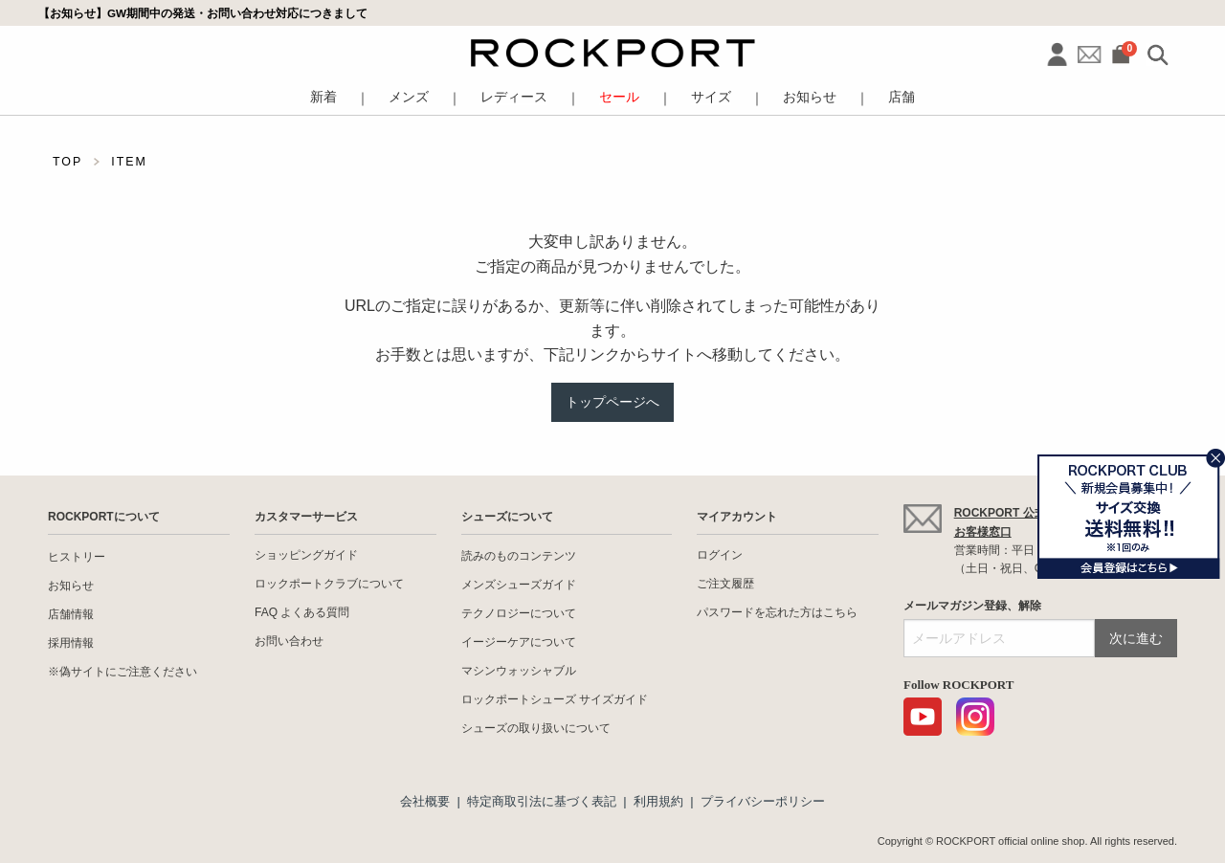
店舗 (901, 97)
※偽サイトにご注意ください (122, 671)
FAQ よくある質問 (302, 612)
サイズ (711, 97)
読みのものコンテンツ (518, 556)
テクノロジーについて (518, 613)
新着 (323, 97)
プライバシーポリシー (763, 801)
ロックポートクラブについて (329, 583)
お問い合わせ (289, 641)
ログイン (720, 555)
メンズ (409, 97)
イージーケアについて (518, 642)
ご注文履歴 (725, 583)
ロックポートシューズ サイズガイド (554, 699)
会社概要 (425, 801)
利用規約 (658, 801)
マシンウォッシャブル (518, 670)
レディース (513, 97)
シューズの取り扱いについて (536, 728)
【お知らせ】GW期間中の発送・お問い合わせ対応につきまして (203, 13)
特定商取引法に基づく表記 (541, 801)
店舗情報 (71, 614)
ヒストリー (76, 557)
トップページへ (612, 401)
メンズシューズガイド (518, 584)
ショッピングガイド (306, 555)
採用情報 (71, 643)
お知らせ (809, 97)
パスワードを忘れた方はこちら (777, 612)
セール (619, 97)
